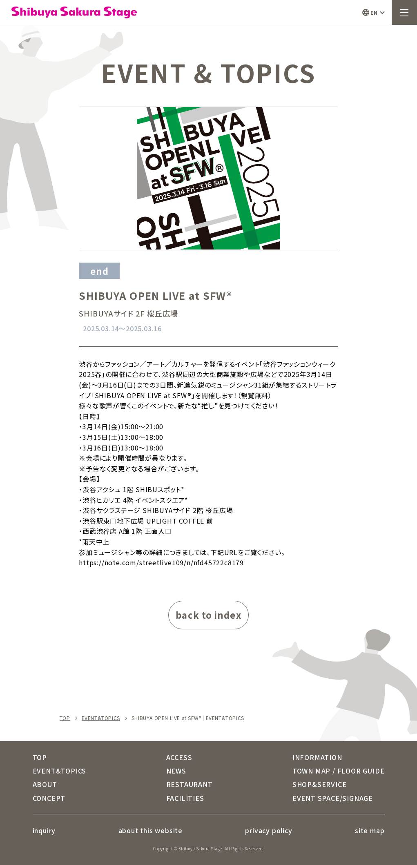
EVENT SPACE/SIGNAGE (332, 798)
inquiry (44, 830)
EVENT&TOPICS (101, 718)
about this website (150, 830)
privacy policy (268, 830)
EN (373, 12)
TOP (65, 718)
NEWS (176, 771)
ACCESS (179, 757)
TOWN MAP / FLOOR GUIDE (338, 771)
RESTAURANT (189, 784)
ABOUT (45, 784)
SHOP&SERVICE (319, 784)
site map (369, 830)
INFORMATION (317, 757)
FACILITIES (185, 798)
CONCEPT (49, 798)
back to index (208, 614)
